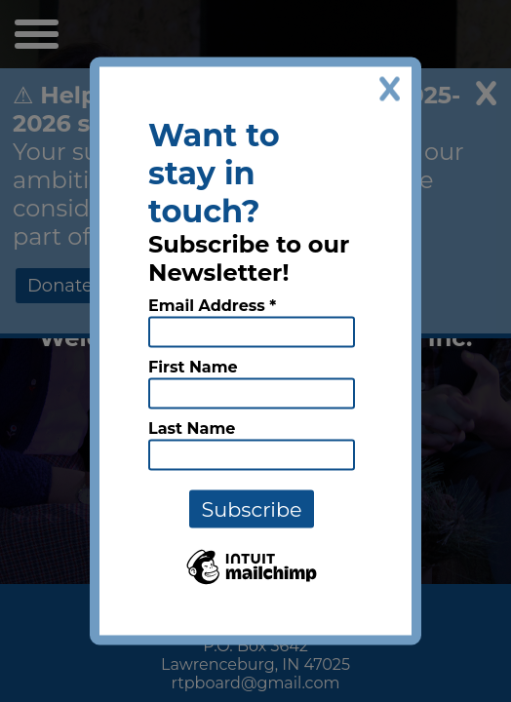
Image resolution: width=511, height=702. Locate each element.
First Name (193, 367)
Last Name (191, 428)
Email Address (212, 305)
